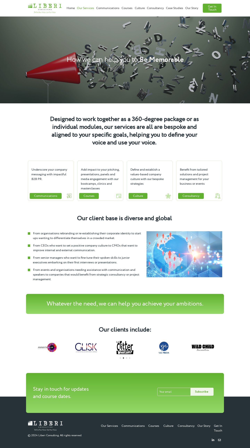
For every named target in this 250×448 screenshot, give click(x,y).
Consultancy (155, 8)
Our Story (191, 8)
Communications (107, 8)
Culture (140, 8)
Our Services (85, 8)
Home (70, 8)
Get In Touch (218, 428)
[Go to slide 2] (123, 358)
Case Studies (174, 8)
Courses (127, 8)
